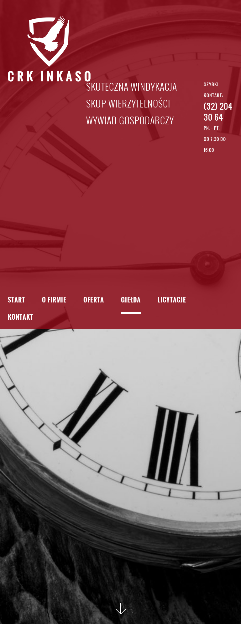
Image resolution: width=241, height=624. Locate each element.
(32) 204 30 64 (218, 111)
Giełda (131, 300)
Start (16, 300)
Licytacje (172, 300)
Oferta (93, 300)
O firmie (54, 300)
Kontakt (20, 318)
